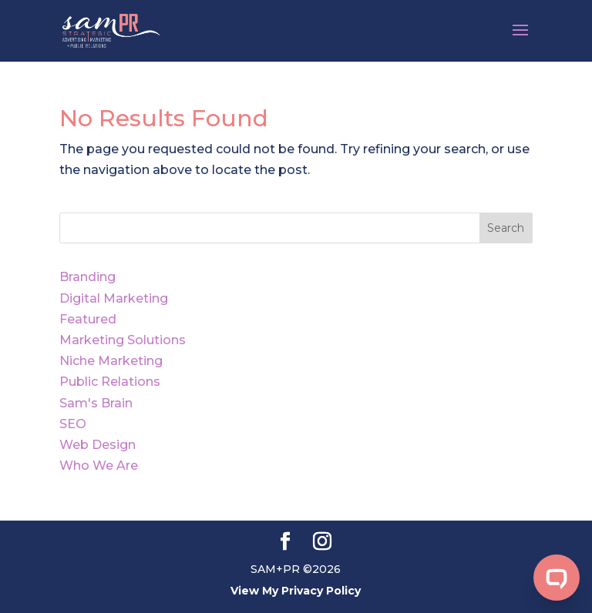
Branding (87, 277)
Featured (87, 319)
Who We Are (98, 465)
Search (505, 228)
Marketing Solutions (122, 340)
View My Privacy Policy (295, 591)
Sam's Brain (96, 403)
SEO (72, 424)
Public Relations (109, 381)
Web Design (97, 444)
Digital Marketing (113, 298)
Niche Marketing (111, 360)
